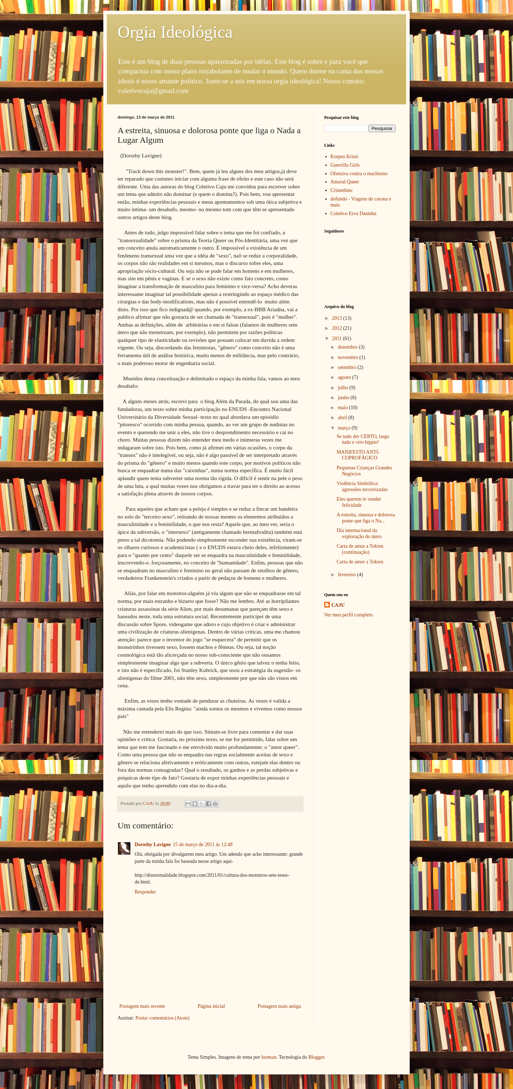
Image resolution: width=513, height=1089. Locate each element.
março (344, 428)
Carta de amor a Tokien (360, 561)
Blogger (316, 1057)
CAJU (337, 605)
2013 (337, 318)
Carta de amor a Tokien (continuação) (360, 549)
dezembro (348, 347)
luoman (268, 1057)
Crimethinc (342, 190)
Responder (145, 892)
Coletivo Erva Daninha (354, 213)
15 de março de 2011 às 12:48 (202, 844)
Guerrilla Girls (345, 165)
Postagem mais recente (142, 1006)
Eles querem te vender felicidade (359, 502)
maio (343, 407)
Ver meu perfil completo (348, 615)
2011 (337, 338)
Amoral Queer (345, 181)
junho (344, 397)
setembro (347, 367)
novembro (348, 357)
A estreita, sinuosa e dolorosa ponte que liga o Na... (366, 517)
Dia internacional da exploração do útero (359, 533)
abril (343, 417)
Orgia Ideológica (175, 31)
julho (343, 387)
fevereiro (347, 574)
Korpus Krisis (344, 156)
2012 (337, 328)
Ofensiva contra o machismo (359, 173)
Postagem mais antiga (279, 1006)
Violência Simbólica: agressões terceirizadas (362, 486)
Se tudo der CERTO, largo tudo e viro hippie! (363, 439)
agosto (345, 377)
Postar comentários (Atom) (162, 1018)
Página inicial (211, 1006)
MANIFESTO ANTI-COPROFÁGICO (358, 455)
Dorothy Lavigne (153, 844)
